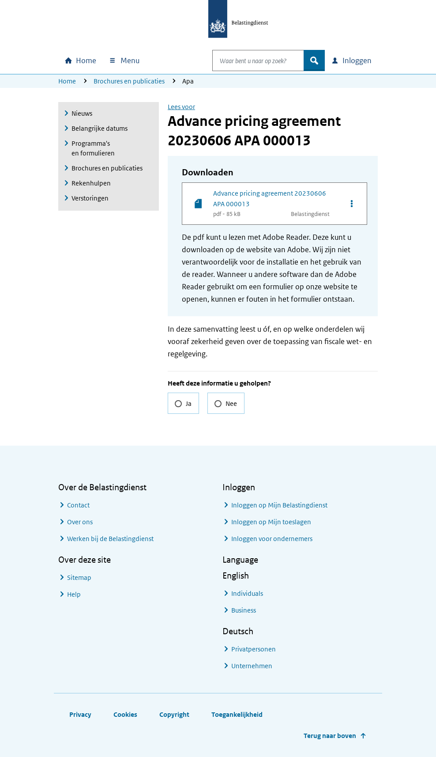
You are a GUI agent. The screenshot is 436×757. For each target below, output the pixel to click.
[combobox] (249, 60)
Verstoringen (90, 198)
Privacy (80, 714)
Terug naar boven (330, 735)
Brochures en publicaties (129, 81)
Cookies (125, 714)
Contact (78, 505)
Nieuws (81, 113)
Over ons (80, 522)
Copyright (174, 714)
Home (67, 81)
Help (74, 594)
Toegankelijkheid (237, 714)
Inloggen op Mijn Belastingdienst (279, 505)
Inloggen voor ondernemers (271, 538)
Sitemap (79, 577)
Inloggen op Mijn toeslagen (271, 522)
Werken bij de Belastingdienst (110, 538)
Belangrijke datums (99, 128)
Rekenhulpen (91, 183)
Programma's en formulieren (93, 148)
